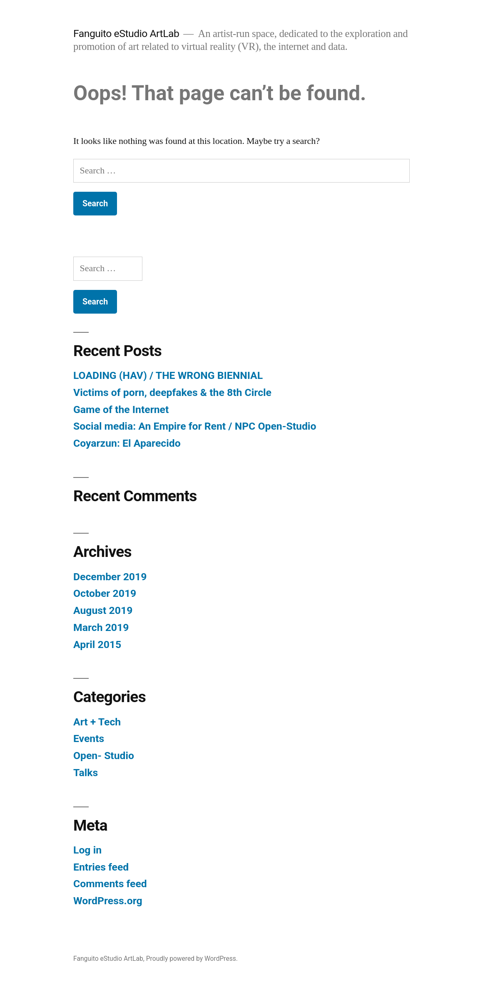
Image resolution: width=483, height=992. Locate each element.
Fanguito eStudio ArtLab (126, 33)
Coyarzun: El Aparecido (127, 443)
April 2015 (97, 644)
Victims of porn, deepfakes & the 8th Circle (172, 392)
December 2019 (110, 577)
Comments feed (110, 884)
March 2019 (101, 627)
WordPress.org (107, 901)
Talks (85, 773)
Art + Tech (97, 722)
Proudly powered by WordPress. (192, 958)
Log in (87, 850)
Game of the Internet (121, 409)
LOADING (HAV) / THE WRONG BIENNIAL (168, 375)
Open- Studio (103, 756)
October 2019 (104, 593)
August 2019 (102, 610)
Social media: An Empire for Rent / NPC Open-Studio (194, 426)
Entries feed (101, 867)
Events (88, 738)
